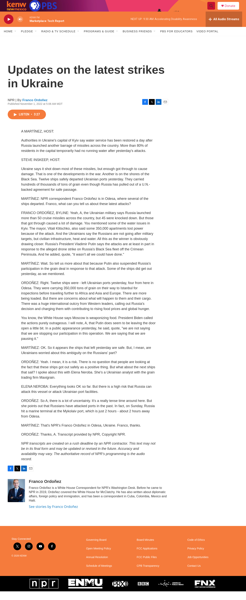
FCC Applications (147, 557)
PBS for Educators (176, 40)
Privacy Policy (195, 557)
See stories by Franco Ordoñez (53, 515)
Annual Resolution (97, 565)
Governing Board (96, 548)
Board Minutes (145, 548)
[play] (9, 28)
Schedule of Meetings (99, 574)
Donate (232, 10)
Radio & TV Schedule (58, 40)
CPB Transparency (148, 574)
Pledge (27, 40)
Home (8, 40)
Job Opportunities (198, 565)
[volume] (20, 28)
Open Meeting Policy (98, 557)
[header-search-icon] (213, 10)
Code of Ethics (196, 548)
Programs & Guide (99, 40)
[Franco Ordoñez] (16, 499)
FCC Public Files (147, 565)
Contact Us (194, 574)
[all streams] (224, 28)
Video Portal (207, 40)
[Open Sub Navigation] (15, 40)
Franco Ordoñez (34, 109)
